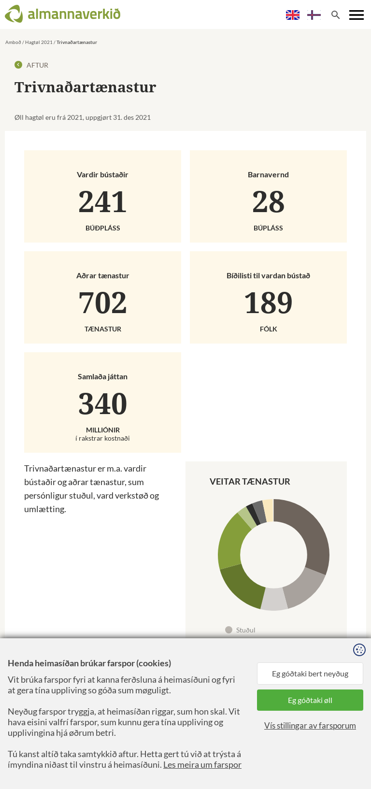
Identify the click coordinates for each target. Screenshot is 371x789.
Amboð (13, 42)
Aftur (31, 65)
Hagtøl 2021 (39, 42)
